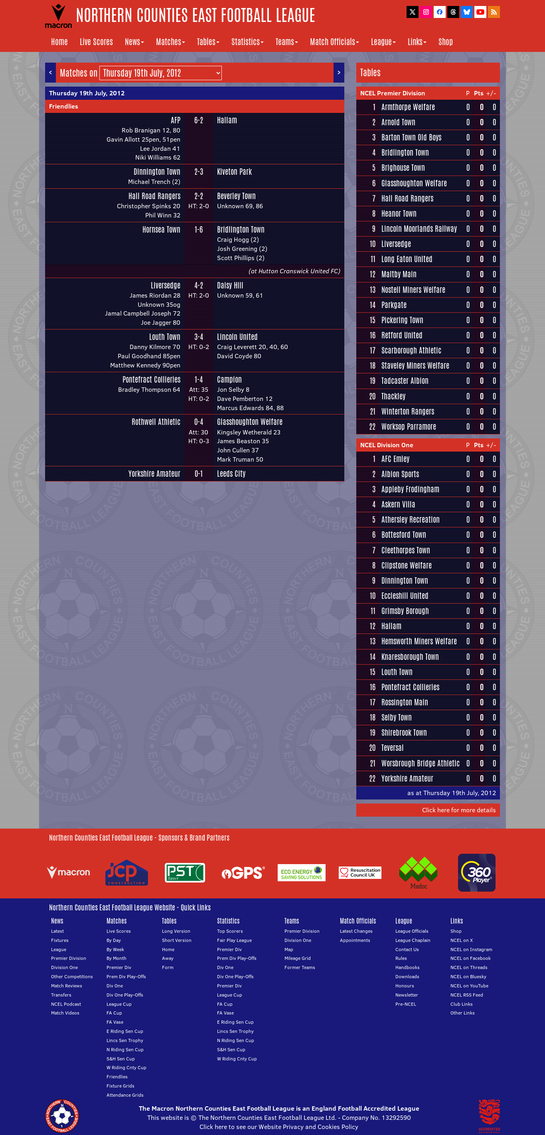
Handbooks (407, 967)
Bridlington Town (241, 229)
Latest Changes (356, 931)
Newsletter (406, 994)
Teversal (392, 747)
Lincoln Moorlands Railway (419, 228)
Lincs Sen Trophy (125, 1040)
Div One (115, 985)
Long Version (176, 931)
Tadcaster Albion (404, 380)
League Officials (411, 931)
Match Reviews (66, 985)
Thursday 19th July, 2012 (86, 93)
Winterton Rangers (407, 411)
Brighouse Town (403, 167)
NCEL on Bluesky (468, 976)
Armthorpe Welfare (408, 107)
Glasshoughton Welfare (249, 421)
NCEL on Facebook (470, 958)
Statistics (247, 41)
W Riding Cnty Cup (126, 1067)
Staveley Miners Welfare (415, 365)
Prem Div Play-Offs (126, 976)
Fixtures (60, 940)
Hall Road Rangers (154, 195)
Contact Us (407, 949)
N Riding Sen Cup (125, 1049)
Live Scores (96, 41)
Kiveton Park (234, 171)
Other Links (462, 1012)
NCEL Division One (386, 444)
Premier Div (119, 967)
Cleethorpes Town (405, 550)
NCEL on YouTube (469, 985)
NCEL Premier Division (392, 93)
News (134, 41)
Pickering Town (402, 320)
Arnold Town (398, 122)
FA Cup (114, 1012)
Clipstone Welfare (406, 565)
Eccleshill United (404, 595)
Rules (401, 958)
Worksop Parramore (408, 426)
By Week (115, 949)
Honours (404, 985)
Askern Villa (398, 504)
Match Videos (65, 1012)
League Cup (119, 1004)
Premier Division (68, 958)
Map (288, 949)
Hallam (227, 120)
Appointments (355, 940)
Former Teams (299, 967)
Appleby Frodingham (410, 489)
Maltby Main (399, 274)
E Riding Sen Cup (125, 1031)
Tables (208, 41)
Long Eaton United (406, 259)
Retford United (402, 335)
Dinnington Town (157, 171)
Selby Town (396, 717)
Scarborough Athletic (411, 350)
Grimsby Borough (405, 610)
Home (59, 41)
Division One (64, 967)
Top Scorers (230, 931)
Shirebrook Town (404, 732)
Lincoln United (237, 336)
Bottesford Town (403, 534)
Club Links (461, 1004)
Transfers (61, 994)
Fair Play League (234, 940)
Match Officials (334, 41)
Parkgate (394, 304)
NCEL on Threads (469, 967)
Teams (287, 41)
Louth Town (164, 336)
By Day (114, 940)
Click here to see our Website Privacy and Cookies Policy (278, 1126)
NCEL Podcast (66, 1004)
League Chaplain (412, 940)
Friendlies (63, 106)
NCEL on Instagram (471, 949)
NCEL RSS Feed (466, 994)
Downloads (407, 976)
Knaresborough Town (410, 656)
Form (168, 967)
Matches (170, 41)
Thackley (393, 396)
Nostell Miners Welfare (413, 289)
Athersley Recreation (410, 519)
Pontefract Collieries (151, 379)
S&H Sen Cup (121, 1058)
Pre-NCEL (405, 1004)
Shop (445, 41)
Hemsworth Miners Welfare (419, 641)
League (383, 41)
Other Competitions (72, 976)
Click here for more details (459, 809)
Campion (229, 379)
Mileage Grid (297, 958)
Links (417, 41)
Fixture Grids (120, 1085)
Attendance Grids (125, 1095)
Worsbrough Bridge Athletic (420, 763)
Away (168, 958)
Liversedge (165, 285)
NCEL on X (461, 940)
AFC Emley (395, 458)
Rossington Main (404, 702)
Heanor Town (399, 213)
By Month (116, 958)
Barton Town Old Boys (411, 137)
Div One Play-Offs (125, 994)
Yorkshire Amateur (154, 473)
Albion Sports (400, 474)
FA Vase (115, 1022)
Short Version (177, 940)
